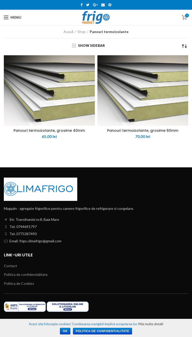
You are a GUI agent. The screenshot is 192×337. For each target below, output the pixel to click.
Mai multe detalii (150, 324)
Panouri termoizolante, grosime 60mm (142, 130)
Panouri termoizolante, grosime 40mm (49, 130)
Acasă (68, 31)
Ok (65, 331)
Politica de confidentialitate (26, 274)
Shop (82, 31)
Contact (10, 266)
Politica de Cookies (19, 283)
